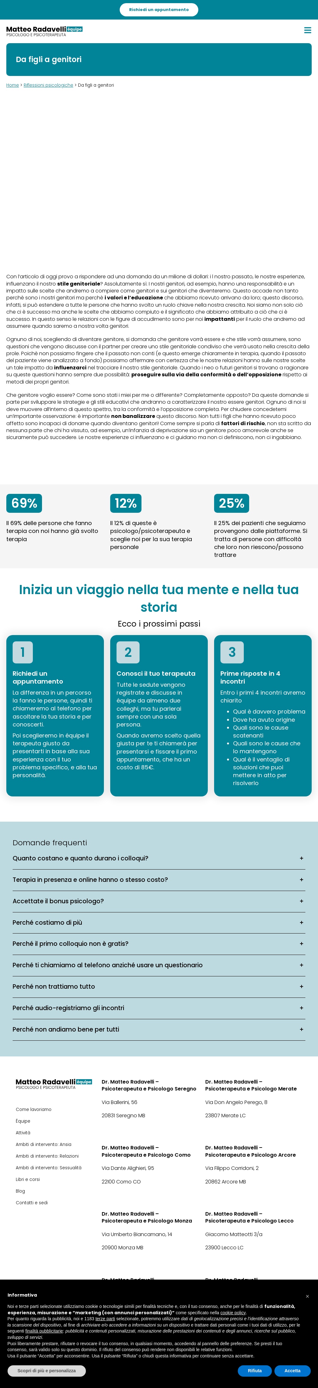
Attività (23, 1133)
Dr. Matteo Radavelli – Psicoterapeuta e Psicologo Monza (147, 1217)
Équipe (23, 1121)
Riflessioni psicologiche (48, 85)
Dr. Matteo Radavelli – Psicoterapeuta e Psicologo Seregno (149, 1085)
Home (12, 85)
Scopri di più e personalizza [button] (47, 1370)
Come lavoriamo (33, 1110)
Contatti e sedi (32, 1203)
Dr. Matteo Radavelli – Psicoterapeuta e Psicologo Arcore (250, 1151)
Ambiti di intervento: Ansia (43, 1145)
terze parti (105, 1318)
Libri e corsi (28, 1180)
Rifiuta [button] (255, 1370)
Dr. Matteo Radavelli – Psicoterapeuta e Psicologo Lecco (249, 1217)
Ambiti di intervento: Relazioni (47, 1156)
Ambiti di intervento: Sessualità (48, 1168)
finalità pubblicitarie (44, 1330)
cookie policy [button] (233, 1312)
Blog (20, 1191)
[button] (308, 1295)
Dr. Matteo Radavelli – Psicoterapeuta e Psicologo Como (146, 1151)
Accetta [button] (293, 1370)
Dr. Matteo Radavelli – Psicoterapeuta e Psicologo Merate (251, 1085)
